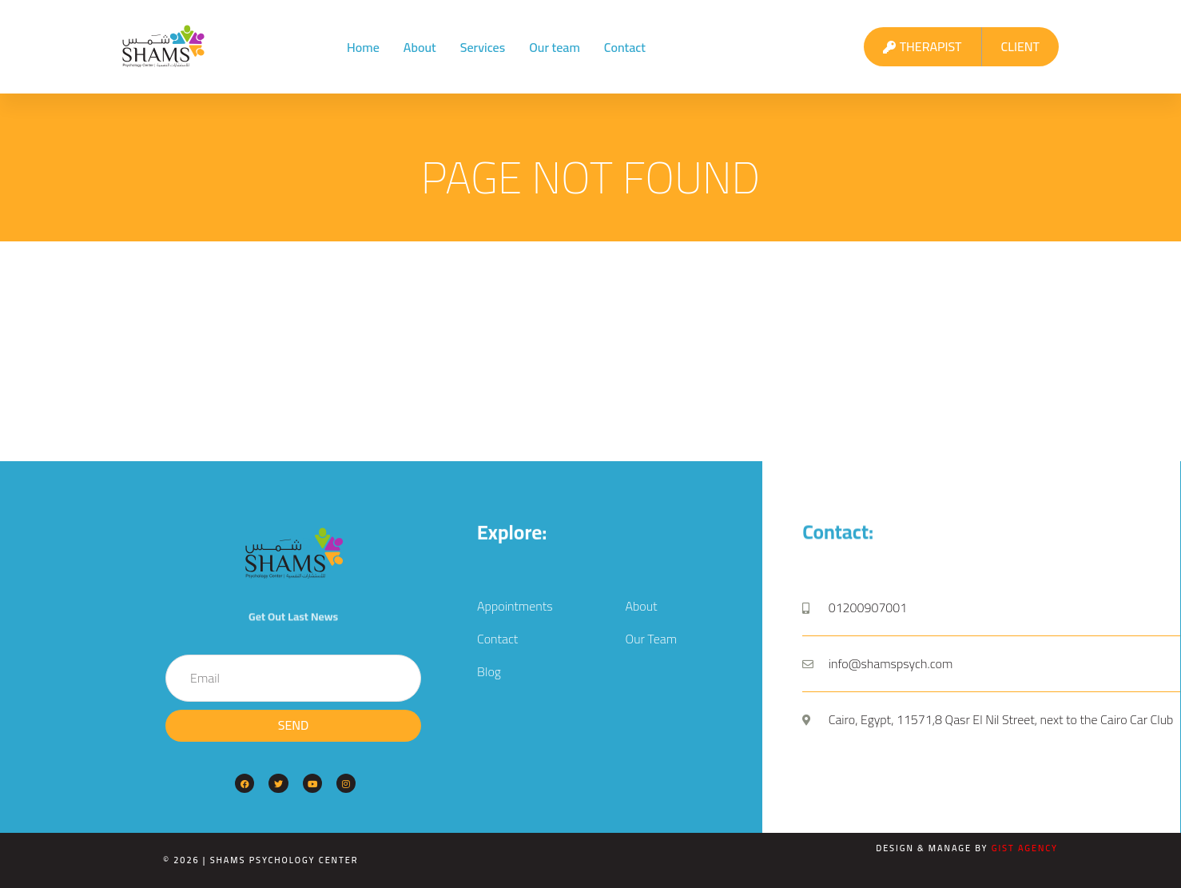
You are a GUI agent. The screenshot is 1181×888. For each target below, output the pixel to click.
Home (363, 47)
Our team (554, 47)
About (420, 47)
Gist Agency (1025, 848)
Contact (625, 47)
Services (483, 47)
